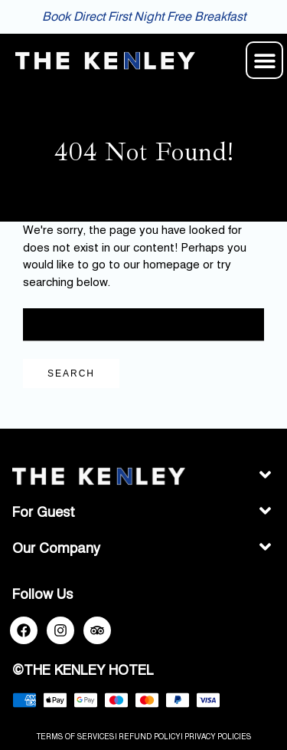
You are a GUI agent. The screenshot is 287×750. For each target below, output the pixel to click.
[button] (264, 60)
